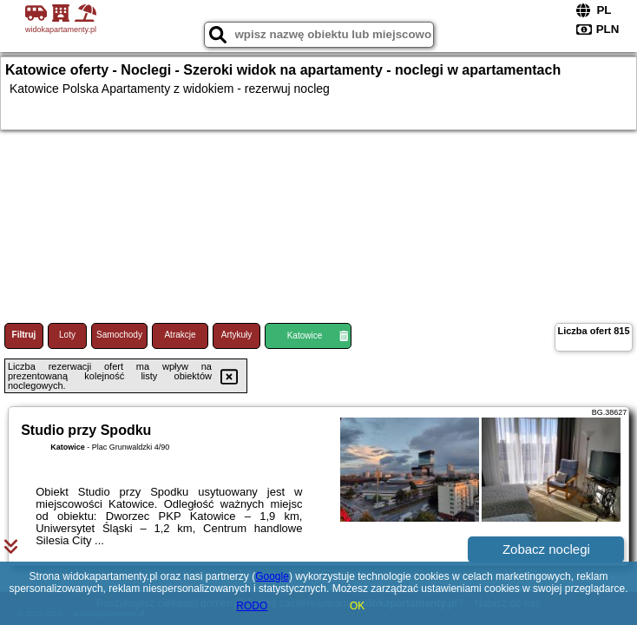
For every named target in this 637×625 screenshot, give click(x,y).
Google (272, 576)
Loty (67, 334)
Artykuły (237, 334)
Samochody (119, 334)
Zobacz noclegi (546, 549)
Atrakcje (179, 334)
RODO (251, 606)
